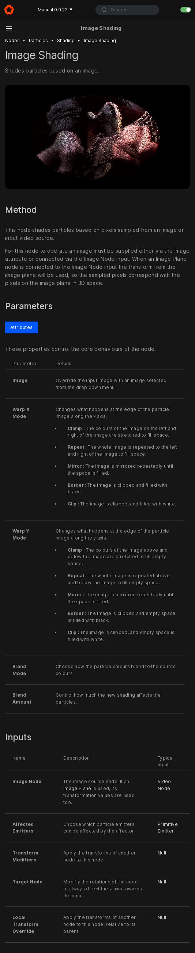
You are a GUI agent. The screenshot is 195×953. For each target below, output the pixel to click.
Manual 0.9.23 (55, 9)
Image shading (100, 40)
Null (162, 853)
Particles (38, 40)
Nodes (12, 40)
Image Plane (77, 788)
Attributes (21, 327)
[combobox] (127, 10)
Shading (66, 40)
